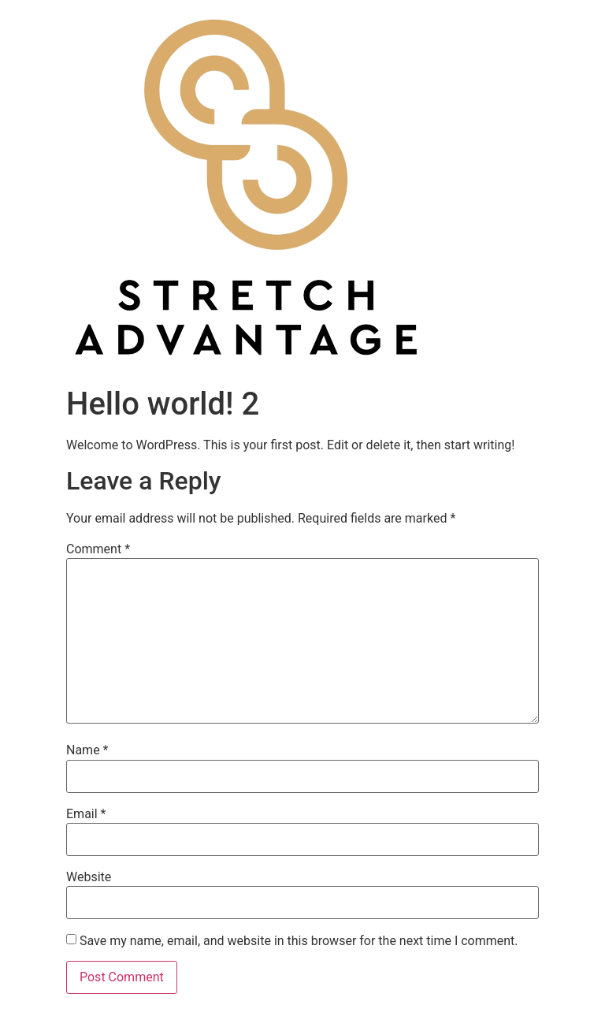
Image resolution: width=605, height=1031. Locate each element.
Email (86, 814)
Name (87, 750)
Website (88, 877)
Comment (98, 549)
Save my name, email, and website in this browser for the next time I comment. (299, 941)
